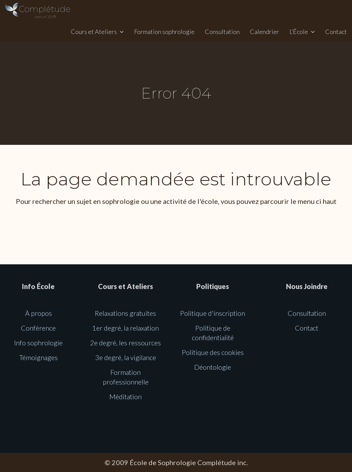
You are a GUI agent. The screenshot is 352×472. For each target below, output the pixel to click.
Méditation (125, 396)
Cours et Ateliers (94, 31)
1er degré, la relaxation (125, 328)
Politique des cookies (213, 352)
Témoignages (38, 357)
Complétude (44, 11)
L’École (298, 31)
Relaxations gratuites (125, 313)
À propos (38, 313)
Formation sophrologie (164, 31)
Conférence (38, 328)
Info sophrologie (38, 342)
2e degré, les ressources (125, 342)
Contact (336, 31)
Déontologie (212, 367)
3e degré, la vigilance (125, 357)
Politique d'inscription (212, 313)
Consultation (222, 31)
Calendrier (264, 31)
